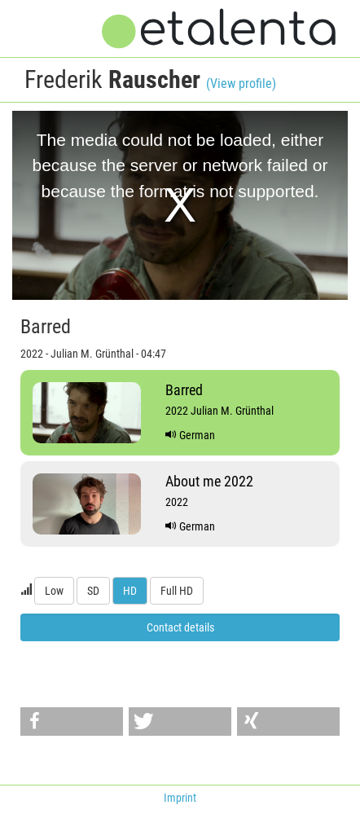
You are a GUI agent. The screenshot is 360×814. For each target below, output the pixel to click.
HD (130, 590)
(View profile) (241, 83)
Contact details (180, 627)
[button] (71, 721)
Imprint (180, 797)
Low (54, 590)
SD (93, 590)
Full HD (176, 590)
